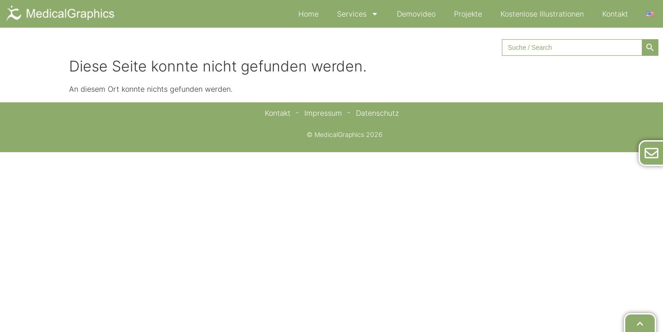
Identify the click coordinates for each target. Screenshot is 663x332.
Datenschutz (377, 113)
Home (308, 13)
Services (357, 14)
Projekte (468, 13)
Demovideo (416, 13)
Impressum (323, 113)
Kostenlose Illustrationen (542, 13)
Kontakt (615, 13)
